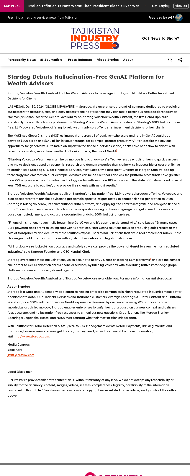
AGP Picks (12, 6)
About (128, 60)
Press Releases (80, 60)
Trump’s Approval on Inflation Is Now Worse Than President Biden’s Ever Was (76, 6)
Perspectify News (21, 60)
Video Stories (108, 60)
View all (181, 6)
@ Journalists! (51, 60)
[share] (180, 59)
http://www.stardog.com (31, 336)
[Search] (170, 59)
